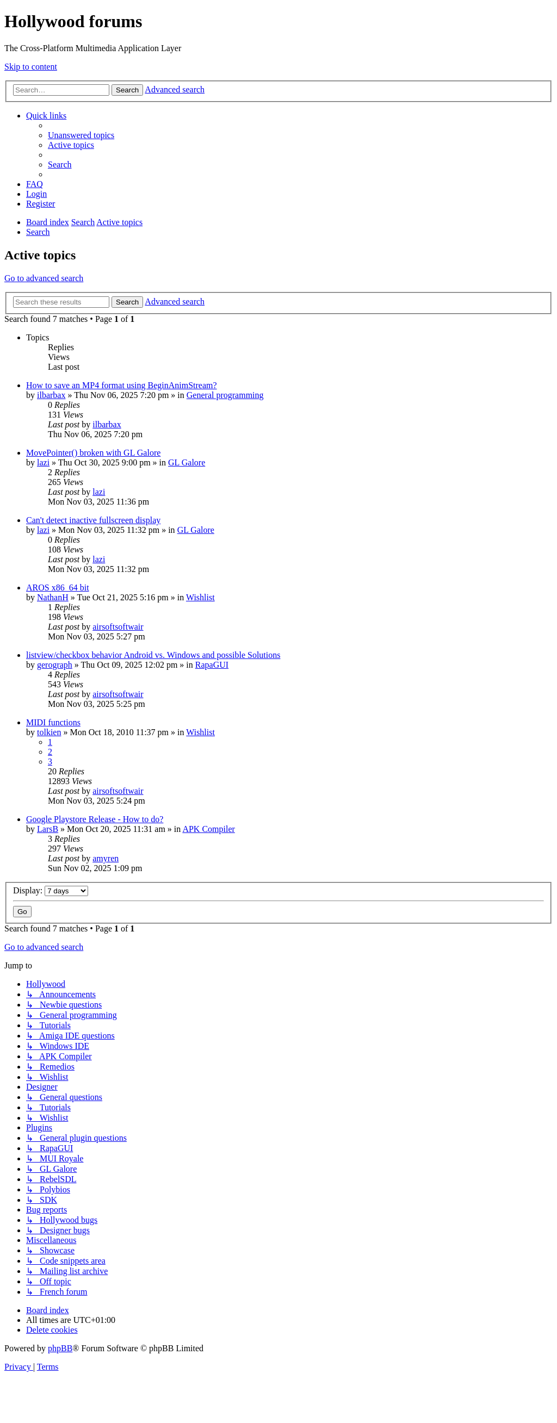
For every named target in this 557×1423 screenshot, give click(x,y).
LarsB (47, 829)
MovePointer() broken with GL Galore (93, 452)
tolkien (49, 732)
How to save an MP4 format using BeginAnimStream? (121, 385)
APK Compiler (208, 829)
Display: (50, 890)
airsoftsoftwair (117, 626)
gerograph (54, 664)
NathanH (53, 597)
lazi (43, 462)
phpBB (60, 1348)
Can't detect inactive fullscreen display (93, 520)
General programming (225, 395)
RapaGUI (211, 664)
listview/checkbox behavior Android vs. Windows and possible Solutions (153, 655)
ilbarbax (51, 395)
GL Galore (186, 462)
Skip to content (30, 66)
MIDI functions (53, 722)
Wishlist (200, 597)
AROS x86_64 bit (57, 587)
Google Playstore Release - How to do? (94, 819)
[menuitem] (81, 135)
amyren (105, 858)
